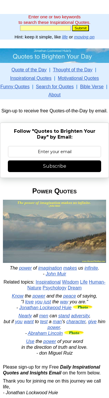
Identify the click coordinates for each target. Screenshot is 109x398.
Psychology (55, 287)
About (55, 94)
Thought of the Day (72, 69)
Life (84, 282)
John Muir (56, 273)
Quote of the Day (29, 69)
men (43, 315)
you (38, 301)
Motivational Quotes (78, 78)
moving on (84, 36)
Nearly (25, 315)
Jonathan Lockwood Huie (45, 307)
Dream (75, 287)
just (47, 301)
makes (70, 268)
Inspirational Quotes (30, 78)
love (29, 301)
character (75, 321)
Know (18, 295)
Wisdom (70, 282)
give (92, 321)
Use (30, 341)
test (44, 321)
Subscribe (54, 166)
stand (64, 315)
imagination (50, 268)
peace (69, 295)
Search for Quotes (55, 86)
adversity (80, 315)
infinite (91, 268)
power (25, 268)
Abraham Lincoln (45, 333)
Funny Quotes (15, 86)
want (29, 321)
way (64, 301)
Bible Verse (91, 86)
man (57, 321)
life (65, 36)
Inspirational (48, 282)
